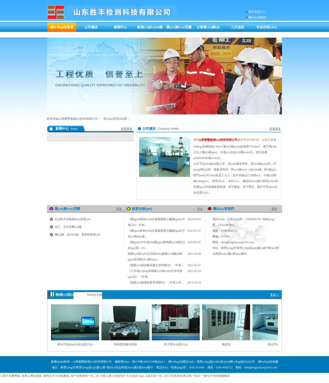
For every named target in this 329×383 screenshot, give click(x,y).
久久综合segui (135, 375)
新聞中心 (120, 27)
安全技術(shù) (266, 27)
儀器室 (226, 344)
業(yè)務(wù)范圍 (179, 27)
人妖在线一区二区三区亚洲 (162, 375)
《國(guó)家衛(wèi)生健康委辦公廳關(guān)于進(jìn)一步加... (164, 221)
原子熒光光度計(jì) (176, 344)
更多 (119, 209)
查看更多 (126, 128)
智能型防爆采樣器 (125, 344)
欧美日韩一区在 (190, 375)
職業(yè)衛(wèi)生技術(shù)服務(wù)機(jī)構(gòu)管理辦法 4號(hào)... (164, 256)
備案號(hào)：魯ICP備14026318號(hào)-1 (140, 361)
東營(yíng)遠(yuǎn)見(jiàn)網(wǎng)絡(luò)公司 (226, 361)
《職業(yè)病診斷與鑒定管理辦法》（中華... (164, 265)
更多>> (274, 294)
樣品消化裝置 (276, 344)
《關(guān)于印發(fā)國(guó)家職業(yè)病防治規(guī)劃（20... (164, 244)
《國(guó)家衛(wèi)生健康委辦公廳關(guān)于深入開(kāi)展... (164, 233)
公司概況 (91, 27)
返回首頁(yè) (256, 11)
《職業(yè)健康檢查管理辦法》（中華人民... (164, 282)
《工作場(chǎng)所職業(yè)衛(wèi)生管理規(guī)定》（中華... (164, 273)
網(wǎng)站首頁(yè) (62, 30)
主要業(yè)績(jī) (208, 27)
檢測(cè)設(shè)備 (150, 27)
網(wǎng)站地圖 (268, 361)
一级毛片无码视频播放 (215, 375)
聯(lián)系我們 (257, 17)
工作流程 (237, 27)
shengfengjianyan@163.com (237, 242)
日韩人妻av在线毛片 (113, 375)
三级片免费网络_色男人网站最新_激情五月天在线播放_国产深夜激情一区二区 (49, 375)
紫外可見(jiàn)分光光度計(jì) (75, 344)
